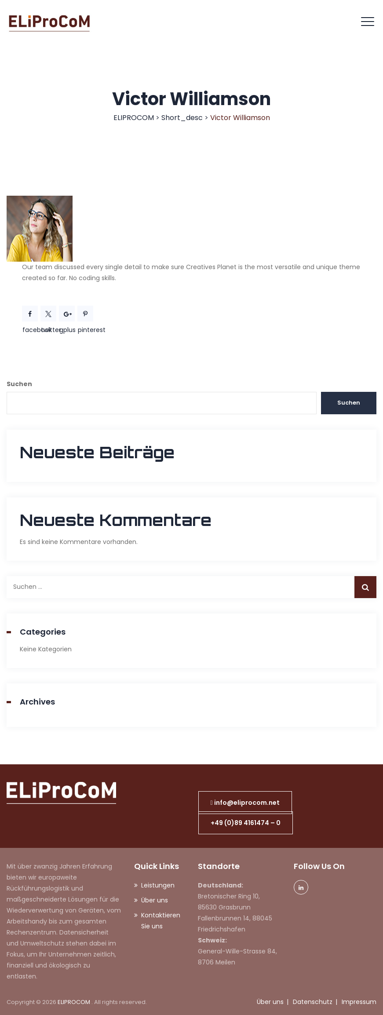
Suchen (19, 384)
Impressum (359, 1001)
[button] (245, 802)
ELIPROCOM (74, 1002)
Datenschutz (312, 1001)
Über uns (154, 900)
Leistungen (158, 885)
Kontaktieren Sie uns (160, 921)
